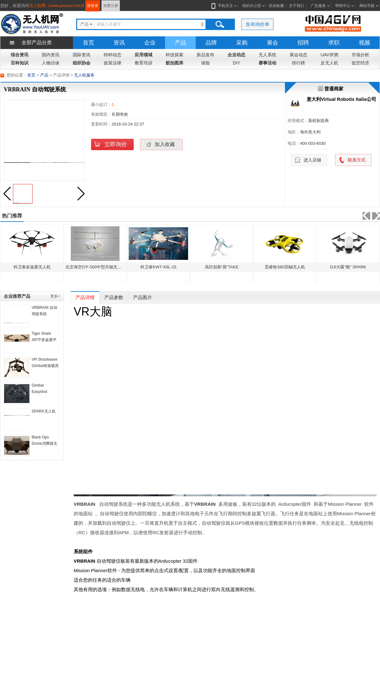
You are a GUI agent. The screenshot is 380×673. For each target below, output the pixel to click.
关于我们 (296, 5)
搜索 (219, 24)
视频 (364, 43)
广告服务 (318, 5)
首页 (88, 43)
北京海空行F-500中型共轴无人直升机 (99, 267)
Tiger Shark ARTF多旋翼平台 (44, 339)
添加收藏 (276, 5)
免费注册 (110, 5)
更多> (55, 296)
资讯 (119, 43)
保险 (205, 62)
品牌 (211, 43)
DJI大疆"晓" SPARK (348, 267)
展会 (272, 43)
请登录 (92, 5)
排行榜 (298, 62)
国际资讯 (81, 54)
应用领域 (143, 54)
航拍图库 (174, 62)
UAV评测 (329, 54)
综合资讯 (19, 54)
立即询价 (115, 144)
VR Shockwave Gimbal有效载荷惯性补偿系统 (45, 365)
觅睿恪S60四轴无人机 (285, 267)
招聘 (303, 43)
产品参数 (113, 297)
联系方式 (356, 159)
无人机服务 (84, 75)
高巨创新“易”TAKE (222, 267)
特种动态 (112, 54)
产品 (180, 43)
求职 (334, 43)
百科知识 (19, 62)
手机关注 (224, 5)
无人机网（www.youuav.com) (56, 5)
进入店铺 (312, 159)
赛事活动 (267, 62)
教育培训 (143, 62)
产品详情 (85, 297)
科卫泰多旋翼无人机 (32, 267)
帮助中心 (342, 5)
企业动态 (236, 54)
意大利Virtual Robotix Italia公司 (341, 99)
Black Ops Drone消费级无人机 (44, 443)
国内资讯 (50, 54)
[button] (81, 194)
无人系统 (267, 54)
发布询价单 (257, 24)
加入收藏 (165, 144)
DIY (236, 62)
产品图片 (142, 297)
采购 (242, 43)
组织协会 (81, 62)
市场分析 (360, 54)
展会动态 (298, 54)
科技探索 (174, 54)
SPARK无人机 (44, 411)
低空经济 (360, 62)
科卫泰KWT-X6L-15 (158, 267)
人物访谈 (50, 62)
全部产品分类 (36, 42)
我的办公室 (251, 5)
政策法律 (112, 62)
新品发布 (205, 54)
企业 (150, 43)
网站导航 (367, 5)
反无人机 (329, 62)
